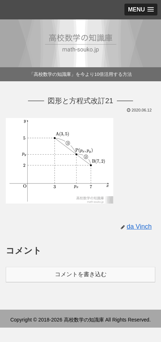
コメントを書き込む (80, 274)
